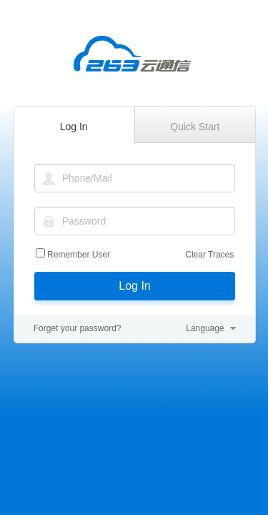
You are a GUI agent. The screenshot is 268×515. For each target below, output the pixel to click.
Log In (134, 286)
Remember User (78, 255)
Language (205, 328)
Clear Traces (209, 255)
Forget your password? (77, 328)
